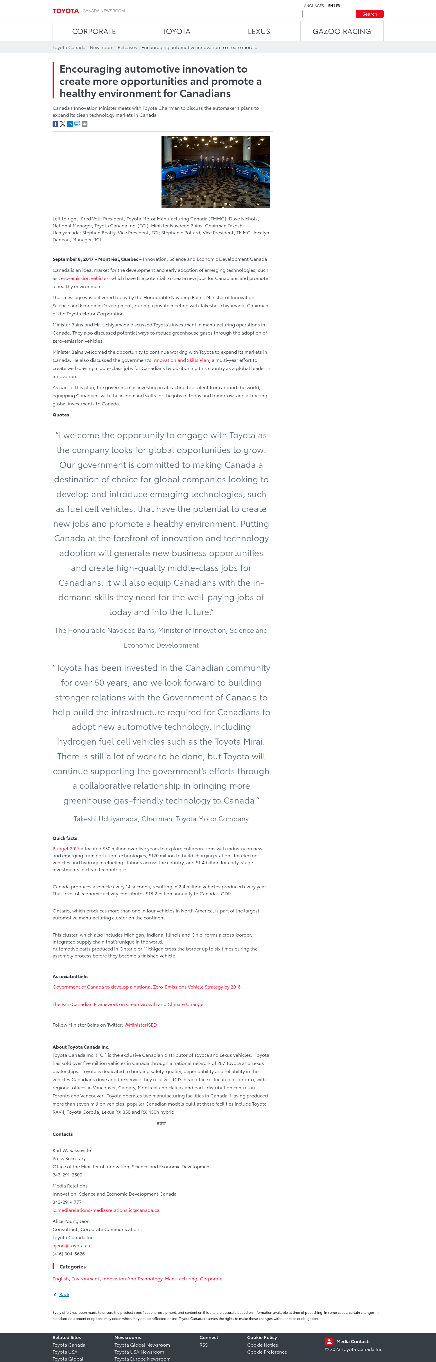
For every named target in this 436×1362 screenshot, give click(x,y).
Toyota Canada (69, 1344)
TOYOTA (176, 31)
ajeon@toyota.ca (72, 1245)
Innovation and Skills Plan (180, 359)
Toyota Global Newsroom (142, 1344)
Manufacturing (181, 1278)
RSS (204, 1344)
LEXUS (259, 31)
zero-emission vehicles (84, 277)
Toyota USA (65, 1351)
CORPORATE (94, 31)
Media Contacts (353, 1341)
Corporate (211, 1278)
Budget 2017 (66, 848)
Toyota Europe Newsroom (142, 1358)
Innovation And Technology (132, 1278)
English (61, 1278)
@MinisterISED (140, 1024)
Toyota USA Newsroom (139, 1351)
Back (64, 1294)
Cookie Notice (262, 1344)
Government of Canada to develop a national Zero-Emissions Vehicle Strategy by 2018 (147, 986)
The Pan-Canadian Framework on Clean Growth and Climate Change (128, 1003)
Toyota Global (68, 1358)
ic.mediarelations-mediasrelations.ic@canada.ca (106, 1209)
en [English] (330, 5)
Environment (85, 1278)
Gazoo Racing (342, 31)
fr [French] (338, 5)
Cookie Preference (267, 1351)
